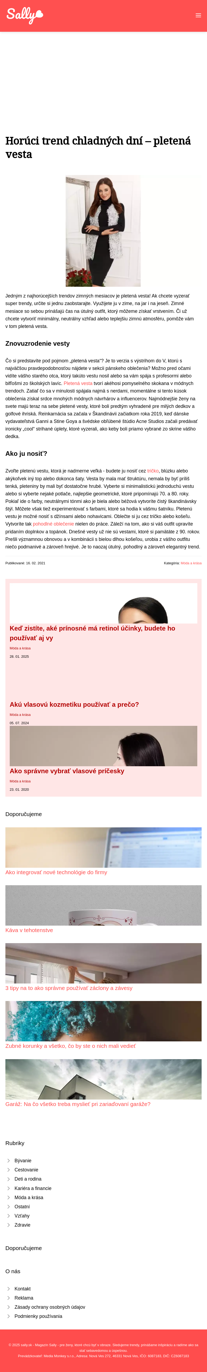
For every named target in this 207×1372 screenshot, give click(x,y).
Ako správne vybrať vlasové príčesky (67, 771)
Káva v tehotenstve (29, 930)
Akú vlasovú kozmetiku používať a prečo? (74, 704)
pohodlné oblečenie (53, 524)
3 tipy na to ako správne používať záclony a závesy (68, 988)
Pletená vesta (78, 383)
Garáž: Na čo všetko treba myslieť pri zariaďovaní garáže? (77, 1104)
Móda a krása (191, 563)
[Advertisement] (103, 72)
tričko (152, 471)
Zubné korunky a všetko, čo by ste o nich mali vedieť (70, 1046)
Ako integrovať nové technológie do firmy (56, 872)
